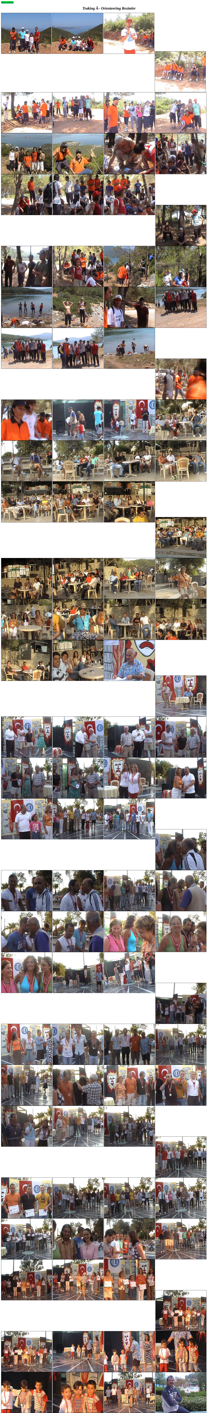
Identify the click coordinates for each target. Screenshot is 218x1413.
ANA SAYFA (7, 2)
